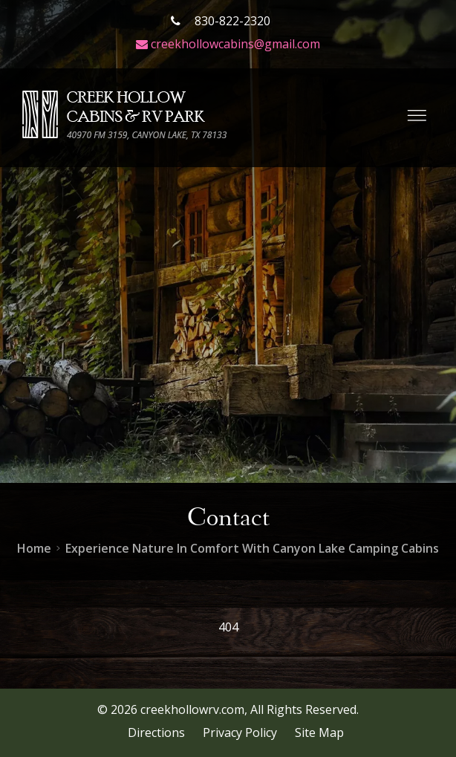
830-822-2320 (220, 21)
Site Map (319, 732)
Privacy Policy (240, 732)
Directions (156, 732)
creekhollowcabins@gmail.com (228, 44)
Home (34, 548)
